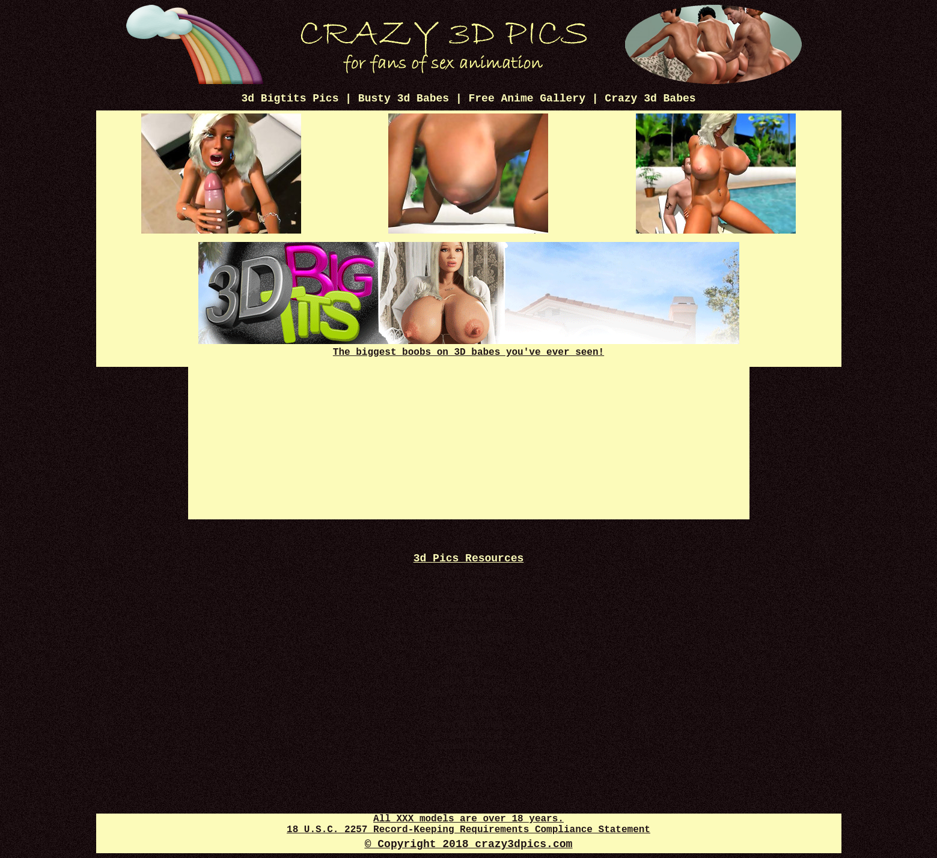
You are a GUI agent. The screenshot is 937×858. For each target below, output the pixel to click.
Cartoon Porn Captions (468, 616)
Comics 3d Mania (469, 583)
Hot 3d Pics (468, 670)
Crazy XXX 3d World (468, 594)
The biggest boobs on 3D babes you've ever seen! (468, 347)
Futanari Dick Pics (468, 745)
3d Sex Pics (468, 702)
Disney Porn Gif (468, 605)
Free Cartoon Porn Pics (468, 637)
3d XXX (468, 626)
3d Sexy (468, 659)
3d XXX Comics (468, 767)
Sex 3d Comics (468, 713)
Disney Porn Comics (468, 724)
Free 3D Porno (468, 648)
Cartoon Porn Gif (468, 735)
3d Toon (468, 756)
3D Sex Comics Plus (468, 691)
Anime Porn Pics (468, 572)
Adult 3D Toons (468, 680)
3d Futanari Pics (469, 778)
